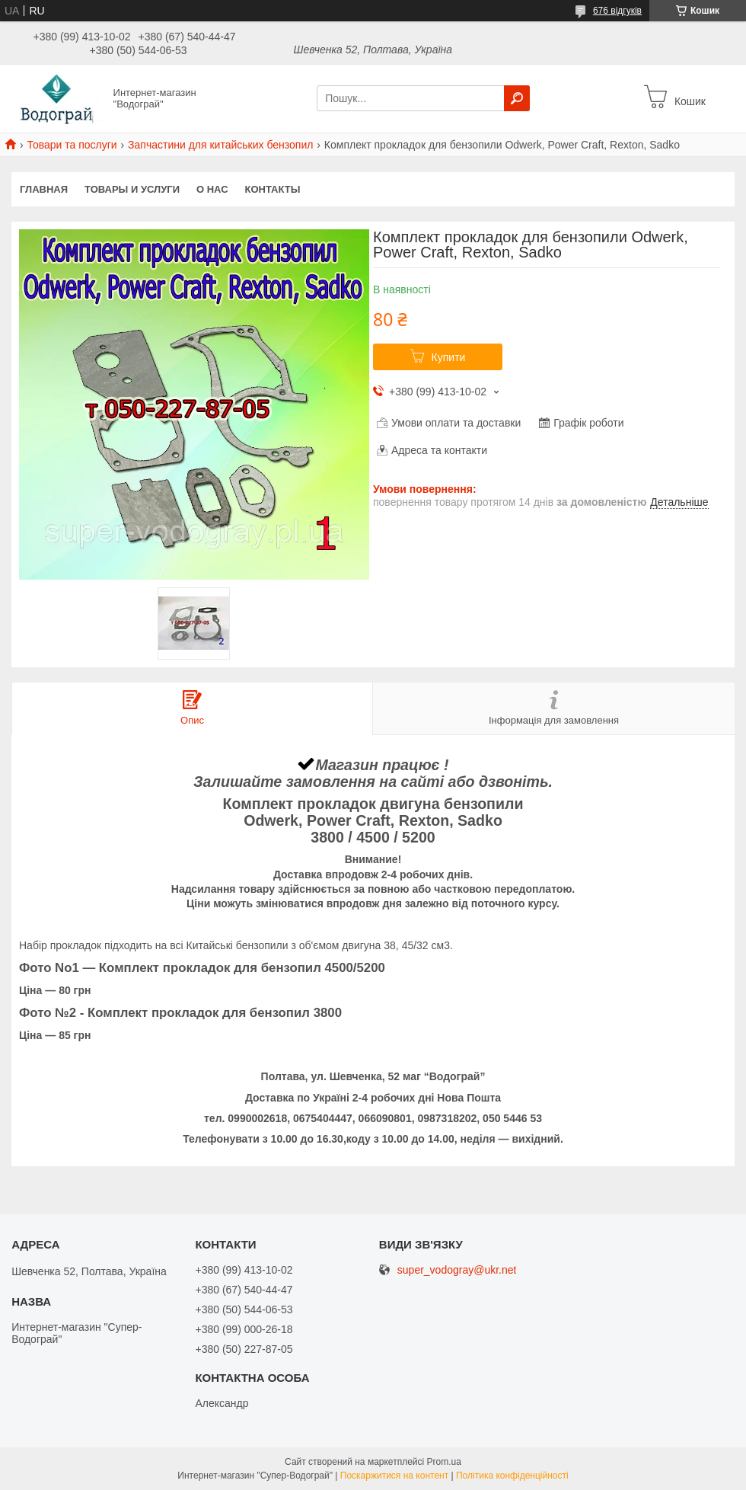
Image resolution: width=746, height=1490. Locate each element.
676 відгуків (617, 10)
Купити (449, 357)
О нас (212, 189)
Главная (44, 189)
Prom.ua (444, 1461)
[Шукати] (517, 98)
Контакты (273, 189)
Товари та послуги (71, 145)
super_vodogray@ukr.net (457, 1270)
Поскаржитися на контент (394, 1475)
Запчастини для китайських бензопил (220, 145)
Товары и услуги (132, 189)
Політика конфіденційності (512, 1475)
